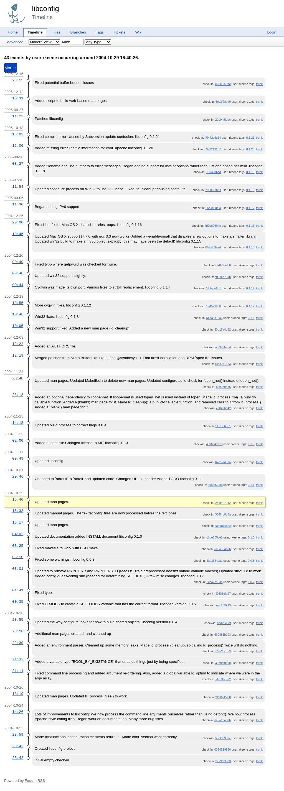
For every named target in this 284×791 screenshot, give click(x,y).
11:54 (17, 186)
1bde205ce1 (214, 537)
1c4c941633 (223, 363)
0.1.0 (251, 537)
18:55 (17, 302)
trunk (259, 84)
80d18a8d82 (222, 329)
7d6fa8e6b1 (213, 288)
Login (271, 32)
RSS (41, 781)
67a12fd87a (223, 462)
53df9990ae (223, 738)
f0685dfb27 (223, 593)
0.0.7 (251, 582)
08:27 (17, 163)
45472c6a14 (213, 137)
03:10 (17, 557)
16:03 (17, 134)
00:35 (17, 601)
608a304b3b (222, 549)
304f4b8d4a (223, 514)
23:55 (17, 619)
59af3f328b (215, 484)
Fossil (29, 781)
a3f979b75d (223, 347)
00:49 (17, 261)
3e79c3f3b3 (223, 761)
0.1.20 (250, 149)
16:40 (17, 499)
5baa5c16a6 (214, 318)
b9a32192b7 (212, 149)
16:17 (17, 522)
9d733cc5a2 (223, 679)
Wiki (138, 32)
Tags (100, 32)
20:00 (17, 222)
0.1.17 (250, 208)
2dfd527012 (223, 502)
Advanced (15, 42)
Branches (78, 32)
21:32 (17, 659)
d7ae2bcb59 (222, 651)
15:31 (17, 98)
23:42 (17, 746)
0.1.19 (250, 172)
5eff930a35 (223, 386)
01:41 (17, 590)
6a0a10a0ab (222, 720)
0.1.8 (251, 318)
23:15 (17, 80)
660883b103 (222, 634)
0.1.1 (251, 484)
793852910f (213, 190)
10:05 (17, 325)
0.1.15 (250, 247)
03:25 (17, 545)
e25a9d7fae (223, 84)
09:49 (17, 458)
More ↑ (10, 68)
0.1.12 (250, 306)
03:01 (17, 568)
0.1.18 (250, 190)
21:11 (17, 670)
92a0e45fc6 (223, 697)
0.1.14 (250, 288)
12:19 (17, 355)
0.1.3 (251, 444)
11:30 (17, 204)
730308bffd (213, 172)
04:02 (17, 534)
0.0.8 (251, 560)
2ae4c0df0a (213, 208)
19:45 (17, 233)
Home (13, 32)
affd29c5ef (224, 623)
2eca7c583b (214, 582)
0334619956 (222, 749)
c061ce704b (223, 277)
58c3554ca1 (214, 560)
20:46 (17, 476)
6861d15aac (222, 525)
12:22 (17, 343)
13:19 (17, 693)
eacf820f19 (223, 605)
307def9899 (223, 662)
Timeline (35, 32)
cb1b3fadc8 (223, 265)
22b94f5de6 (223, 119)
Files (56, 32)
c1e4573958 (213, 306)
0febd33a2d (213, 247)
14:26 (17, 711)
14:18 (17, 422)
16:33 (17, 510)
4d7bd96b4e (212, 225)
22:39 (17, 642)
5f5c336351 (223, 426)
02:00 (17, 440)
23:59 (17, 734)
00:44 (17, 284)
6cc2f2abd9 (223, 101)
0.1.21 (250, 137)
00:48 (17, 273)
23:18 (17, 631)
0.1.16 (250, 225)
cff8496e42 (223, 408)
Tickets (119, 32)
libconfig (45, 8)
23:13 (17, 394)
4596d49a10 (214, 444)
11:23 (17, 116)
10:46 (17, 314)
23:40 (17, 378)
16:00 (17, 145)
